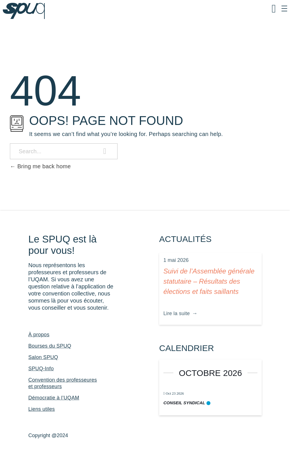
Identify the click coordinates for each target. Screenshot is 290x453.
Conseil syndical (184, 402)
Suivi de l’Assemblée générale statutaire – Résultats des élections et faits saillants (209, 287)
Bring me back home (40, 166)
